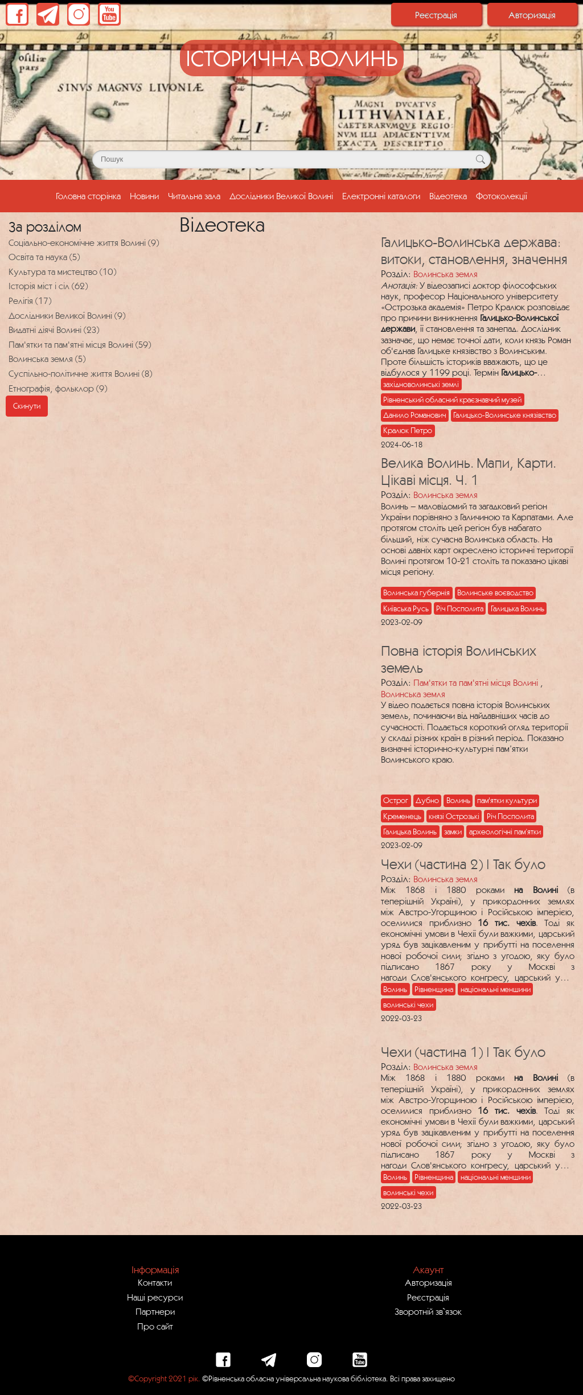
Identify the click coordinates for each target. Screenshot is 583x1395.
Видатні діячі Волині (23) (54, 329)
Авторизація (532, 15)
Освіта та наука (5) (44, 257)
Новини (144, 196)
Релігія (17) (30, 300)
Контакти (155, 1282)
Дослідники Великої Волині (281, 196)
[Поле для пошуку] (291, 159)
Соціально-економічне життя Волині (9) (84, 242)
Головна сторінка (90, 194)
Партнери (155, 1311)
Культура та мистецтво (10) (62, 271)
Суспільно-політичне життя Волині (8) (80, 373)
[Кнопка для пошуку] (480, 159)
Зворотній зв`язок (428, 1311)
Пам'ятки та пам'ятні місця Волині (475, 682)
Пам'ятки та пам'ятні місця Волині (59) (80, 344)
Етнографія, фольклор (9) (58, 388)
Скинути (26, 405)
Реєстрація (436, 15)
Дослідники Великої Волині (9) (67, 315)
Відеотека (448, 196)
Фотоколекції (501, 196)
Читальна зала (194, 196)
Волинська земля (445, 274)
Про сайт (155, 1326)
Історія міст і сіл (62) (48, 286)
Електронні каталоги (381, 196)
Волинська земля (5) (47, 358)
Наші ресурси (155, 1297)
